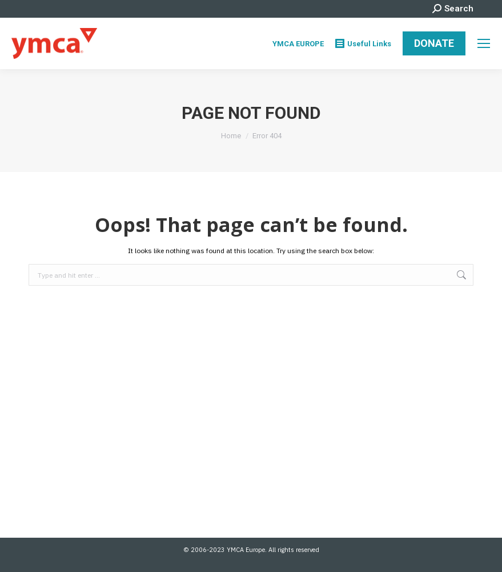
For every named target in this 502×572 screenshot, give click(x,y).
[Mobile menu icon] (484, 43)
